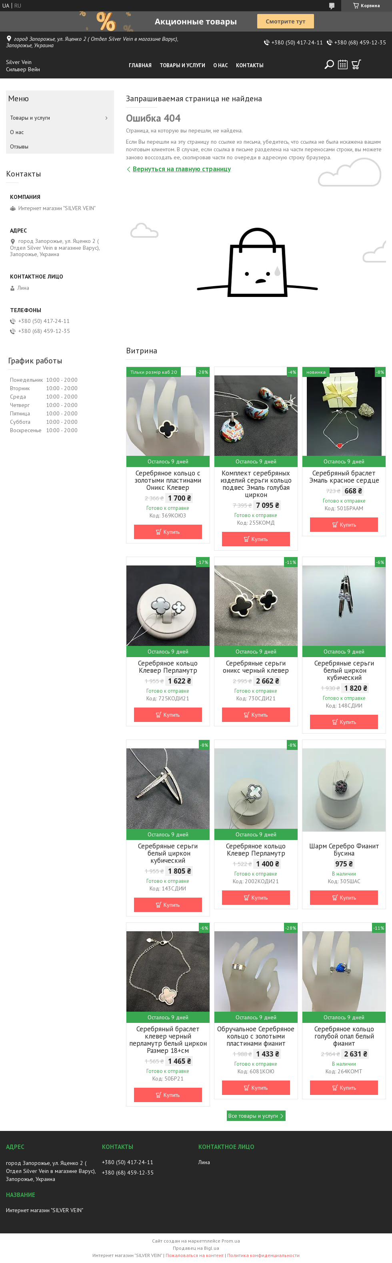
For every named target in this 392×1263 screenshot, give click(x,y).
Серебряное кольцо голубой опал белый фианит (344, 1036)
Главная (140, 65)
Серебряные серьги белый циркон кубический (344, 670)
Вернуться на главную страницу (182, 168)
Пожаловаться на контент (195, 1255)
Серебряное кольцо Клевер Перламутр (168, 667)
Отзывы (19, 146)
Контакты (250, 65)
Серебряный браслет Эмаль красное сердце (344, 476)
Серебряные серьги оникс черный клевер (256, 667)
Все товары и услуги (253, 1115)
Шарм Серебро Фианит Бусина (344, 849)
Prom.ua (231, 1241)
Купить (172, 531)
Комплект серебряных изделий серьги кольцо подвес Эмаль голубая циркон (256, 483)
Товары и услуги (182, 65)
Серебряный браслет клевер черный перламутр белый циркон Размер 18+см (168, 1039)
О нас (220, 65)
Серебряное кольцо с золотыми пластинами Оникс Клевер (168, 480)
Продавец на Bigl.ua (196, 1248)
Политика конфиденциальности (263, 1255)
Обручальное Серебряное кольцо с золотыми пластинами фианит (255, 1036)
